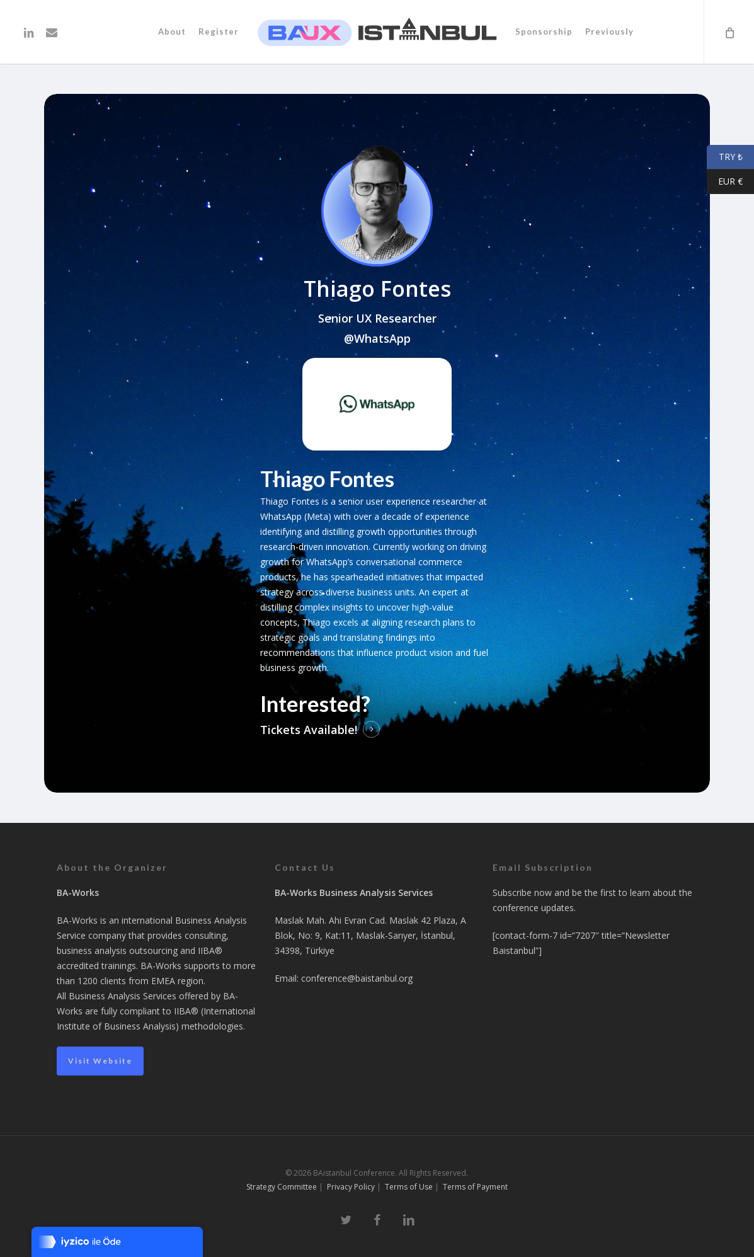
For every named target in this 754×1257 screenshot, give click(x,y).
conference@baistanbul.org (357, 978)
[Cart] (729, 32)
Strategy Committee (281, 1186)
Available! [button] (330, 729)
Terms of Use (409, 1186)
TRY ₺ (725, 157)
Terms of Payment (475, 1186)
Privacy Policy (351, 1186)
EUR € (725, 181)
